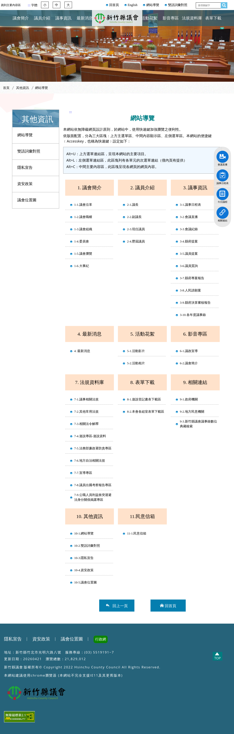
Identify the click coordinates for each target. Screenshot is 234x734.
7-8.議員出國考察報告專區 (92, 485)
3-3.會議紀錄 (189, 229)
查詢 (223, 4)
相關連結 (222, 211)
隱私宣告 (25, 167)
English (132, 5)
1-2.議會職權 (83, 217)
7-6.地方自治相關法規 (89, 460)
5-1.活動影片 (136, 351)
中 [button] (56, 5)
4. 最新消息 (82, 351)
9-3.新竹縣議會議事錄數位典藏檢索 (198, 424)
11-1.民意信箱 (136, 533)
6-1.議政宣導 (189, 351)
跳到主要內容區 (11, 5)
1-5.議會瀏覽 (83, 253)
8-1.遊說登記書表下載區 (144, 399)
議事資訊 (63, 18)
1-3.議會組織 (83, 229)
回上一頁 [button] (119, 605)
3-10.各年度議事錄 (193, 315)
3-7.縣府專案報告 (192, 278)
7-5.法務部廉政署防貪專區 (92, 448)
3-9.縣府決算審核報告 (195, 302)
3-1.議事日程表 (190, 204)
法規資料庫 (192, 18)
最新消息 (85, 18)
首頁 (6, 88)
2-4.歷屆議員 (136, 241)
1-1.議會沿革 (83, 204)
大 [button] (68, 5)
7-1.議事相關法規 (86, 399)
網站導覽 (152, 5)
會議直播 (222, 155)
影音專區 (171, 18)
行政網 (100, 639)
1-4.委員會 (81, 241)
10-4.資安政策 (84, 570)
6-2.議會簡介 (189, 363)
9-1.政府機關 (189, 399)
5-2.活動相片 (136, 363)
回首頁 (114, 5)
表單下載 (213, 18)
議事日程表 (222, 174)
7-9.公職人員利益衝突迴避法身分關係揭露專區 (92, 497)
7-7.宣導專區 (83, 472)
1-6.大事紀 (81, 266)
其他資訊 (22, 88)
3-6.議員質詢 (189, 266)
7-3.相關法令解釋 (86, 424)
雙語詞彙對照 (177, 5)
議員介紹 (42, 18)
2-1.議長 (132, 204)
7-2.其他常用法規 (86, 411)
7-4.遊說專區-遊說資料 (90, 436)
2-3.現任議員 (136, 229)
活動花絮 (149, 18)
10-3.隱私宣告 (84, 558)
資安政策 (25, 184)
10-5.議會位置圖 (85, 582)
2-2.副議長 (134, 217)
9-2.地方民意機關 (192, 411)
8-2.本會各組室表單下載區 (145, 411)
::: (29, 5)
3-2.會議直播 (189, 217)
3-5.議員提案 (189, 253)
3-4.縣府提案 (189, 241)
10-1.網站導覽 (84, 533)
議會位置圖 (26, 200)
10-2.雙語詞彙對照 (87, 545)
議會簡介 (21, 18)
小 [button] (44, 5)
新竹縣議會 (117, 23)
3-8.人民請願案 (190, 290)
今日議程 (222, 193)
